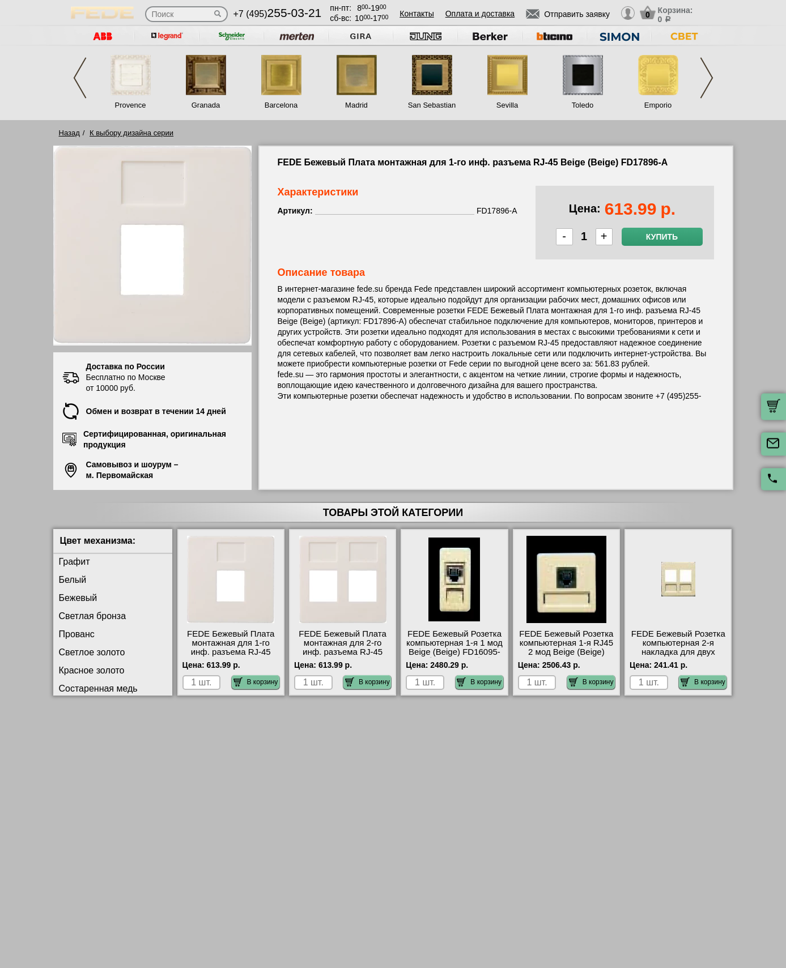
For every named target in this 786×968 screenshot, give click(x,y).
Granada (206, 105)
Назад (69, 133)
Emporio (658, 105)
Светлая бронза (92, 616)
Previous (80, 78)
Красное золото (92, 670)
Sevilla (507, 105)
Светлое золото (92, 652)
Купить (662, 236)
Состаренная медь (98, 688)
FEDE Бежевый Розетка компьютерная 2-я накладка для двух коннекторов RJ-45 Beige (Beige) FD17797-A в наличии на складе (678, 656)
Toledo (582, 105)
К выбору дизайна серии (131, 133)
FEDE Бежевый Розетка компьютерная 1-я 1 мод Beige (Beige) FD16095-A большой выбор (454, 647)
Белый (73, 580)
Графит (74, 561)
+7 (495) (277, 14)
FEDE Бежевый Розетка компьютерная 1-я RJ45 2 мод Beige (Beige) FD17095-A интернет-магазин (566, 652)
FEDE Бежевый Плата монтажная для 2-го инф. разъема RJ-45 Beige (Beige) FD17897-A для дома (343, 652)
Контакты (417, 13)
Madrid (356, 105)
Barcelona (281, 105)
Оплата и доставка (480, 13)
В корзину (255, 681)
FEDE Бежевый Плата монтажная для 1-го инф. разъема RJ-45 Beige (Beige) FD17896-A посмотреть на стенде (231, 652)
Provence (130, 105)
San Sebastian (432, 105)
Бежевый (78, 598)
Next (706, 78)
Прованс (77, 634)
